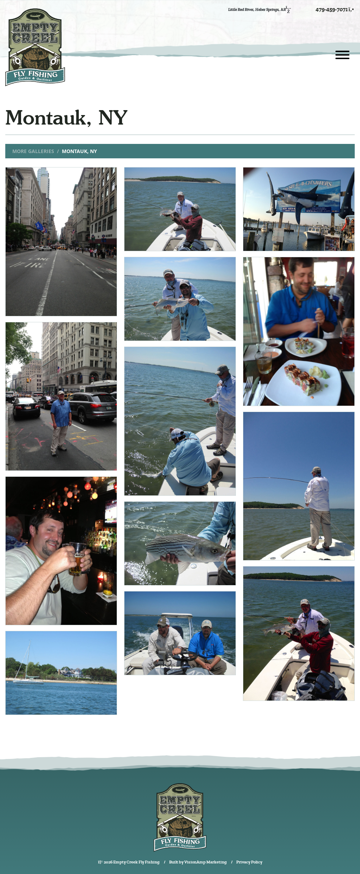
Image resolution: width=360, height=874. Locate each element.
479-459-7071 (335, 9)
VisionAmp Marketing (205, 862)
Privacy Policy (249, 862)
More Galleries (33, 151)
